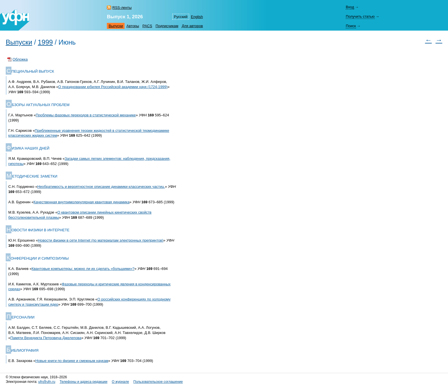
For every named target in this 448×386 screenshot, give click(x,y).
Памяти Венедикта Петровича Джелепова (45, 338)
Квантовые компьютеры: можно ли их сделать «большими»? (83, 268)
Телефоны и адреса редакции (83, 382)
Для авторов (192, 26)
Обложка (20, 59)
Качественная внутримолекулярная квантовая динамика (81, 202)
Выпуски (116, 26)
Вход (350, 7)
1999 (45, 42)
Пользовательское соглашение (158, 382)
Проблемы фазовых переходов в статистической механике (86, 115)
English (197, 17)
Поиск (351, 26)
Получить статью (360, 16)
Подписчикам (167, 26)
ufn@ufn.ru (46, 382)
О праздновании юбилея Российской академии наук (112, 87)
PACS (147, 26)
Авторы (132, 26)
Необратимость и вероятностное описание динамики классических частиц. (101, 186)
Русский (180, 17)
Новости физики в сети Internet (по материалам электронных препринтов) (100, 240)
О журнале (120, 382)
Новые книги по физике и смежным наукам (71, 361)
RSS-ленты (121, 7)
